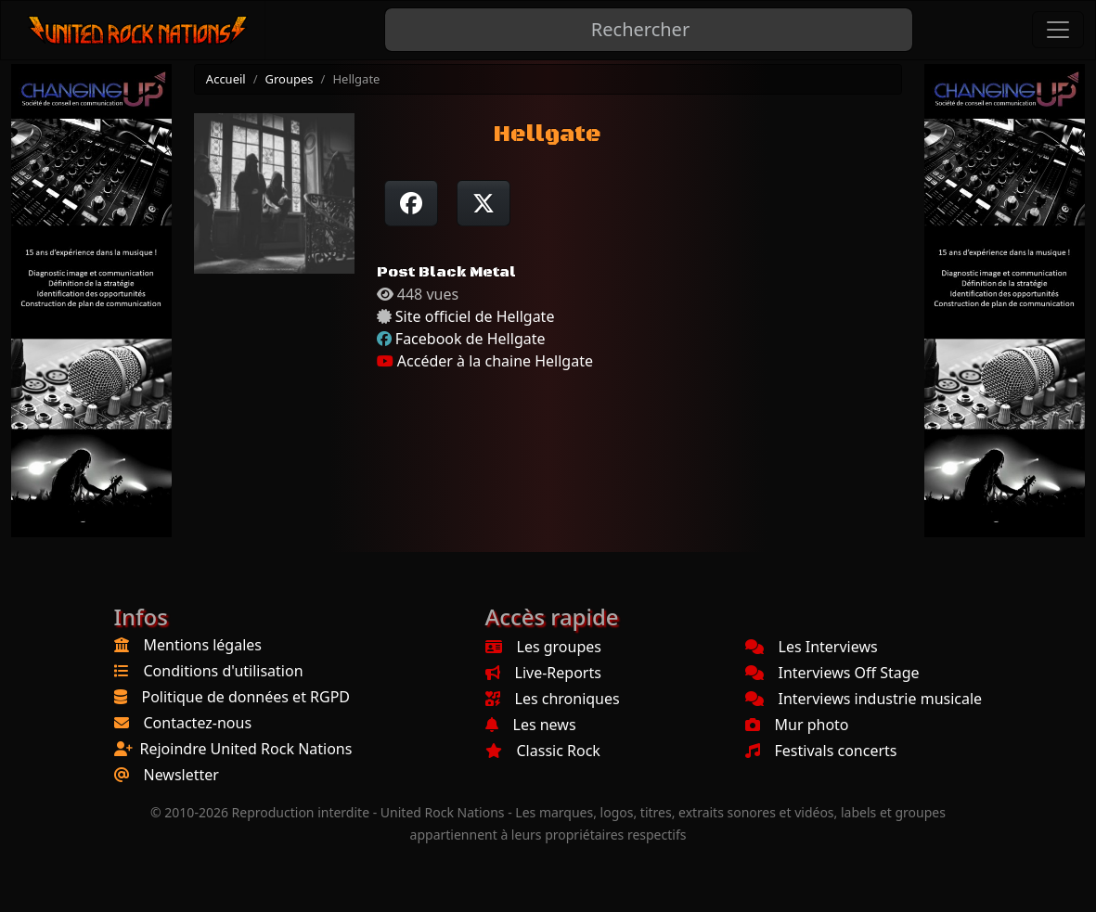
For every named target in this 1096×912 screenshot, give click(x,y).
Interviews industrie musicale (864, 698)
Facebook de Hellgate (470, 338)
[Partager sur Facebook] (411, 203)
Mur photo (797, 724)
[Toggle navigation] (1058, 29)
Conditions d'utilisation (223, 671)
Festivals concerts (821, 750)
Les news (530, 724)
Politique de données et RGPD (246, 697)
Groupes (289, 79)
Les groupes (543, 646)
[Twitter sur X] (483, 203)
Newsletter (181, 774)
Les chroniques (552, 698)
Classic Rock (542, 750)
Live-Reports (543, 672)
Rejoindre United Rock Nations (246, 749)
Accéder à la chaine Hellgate (485, 361)
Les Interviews (811, 646)
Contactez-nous (198, 723)
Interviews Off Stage (832, 672)
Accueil (226, 79)
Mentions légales (203, 645)
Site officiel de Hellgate (475, 316)
